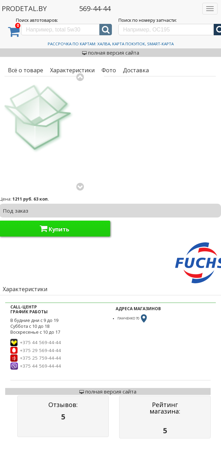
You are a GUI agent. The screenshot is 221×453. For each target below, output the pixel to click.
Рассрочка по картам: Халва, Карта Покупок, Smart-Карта (111, 43)
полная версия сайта (110, 52)
